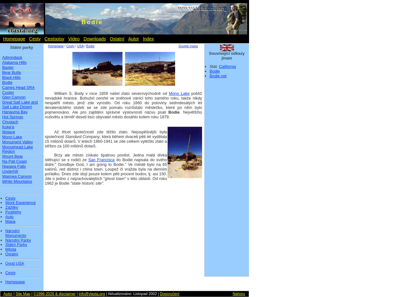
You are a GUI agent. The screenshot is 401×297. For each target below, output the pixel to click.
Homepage (14, 38)
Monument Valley (17, 142)
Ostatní (117, 38)
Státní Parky (16, 245)
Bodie (7, 82)
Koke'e (8, 127)
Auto (9, 217)
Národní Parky (18, 240)
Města (10, 249)
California (227, 66)
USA (80, 46)
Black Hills (11, 77)
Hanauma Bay (15, 112)
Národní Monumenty (15, 233)
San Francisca (101, 159)
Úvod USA (14, 263)
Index (148, 38)
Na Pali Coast (14, 161)
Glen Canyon (14, 97)
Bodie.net (218, 76)
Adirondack (12, 57)
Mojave (8, 132)
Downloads (95, 38)
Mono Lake (12, 137)
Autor (133, 38)
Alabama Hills (14, 62)
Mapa (10, 221)
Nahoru (239, 294)
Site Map (22, 294)
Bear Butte (11, 72)
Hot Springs (12, 117)
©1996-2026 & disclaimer (55, 294)
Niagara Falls (14, 166)
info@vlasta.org (92, 294)
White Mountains (17, 181)
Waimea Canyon (17, 176)
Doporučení (170, 294)
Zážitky (11, 207)
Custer (8, 92)
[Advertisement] (227, 179)
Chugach (10, 122)
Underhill (10, 171)
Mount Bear (12, 156)
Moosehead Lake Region (17, 149)
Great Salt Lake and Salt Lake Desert (20, 104)
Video (74, 38)
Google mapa (188, 46)
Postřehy (13, 212)
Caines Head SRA (18, 87)
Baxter (8, 67)
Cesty (35, 38)
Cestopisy (54, 38)
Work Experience (20, 203)
